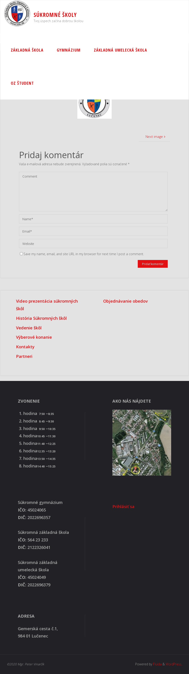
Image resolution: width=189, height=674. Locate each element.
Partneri (24, 356)
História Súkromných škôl (41, 318)
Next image (156, 136)
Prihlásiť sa (123, 506)
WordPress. (174, 664)
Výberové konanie (34, 337)
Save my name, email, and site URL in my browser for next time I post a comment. (82, 254)
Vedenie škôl (29, 327)
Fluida (157, 664)
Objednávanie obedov (125, 301)
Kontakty (25, 346)
